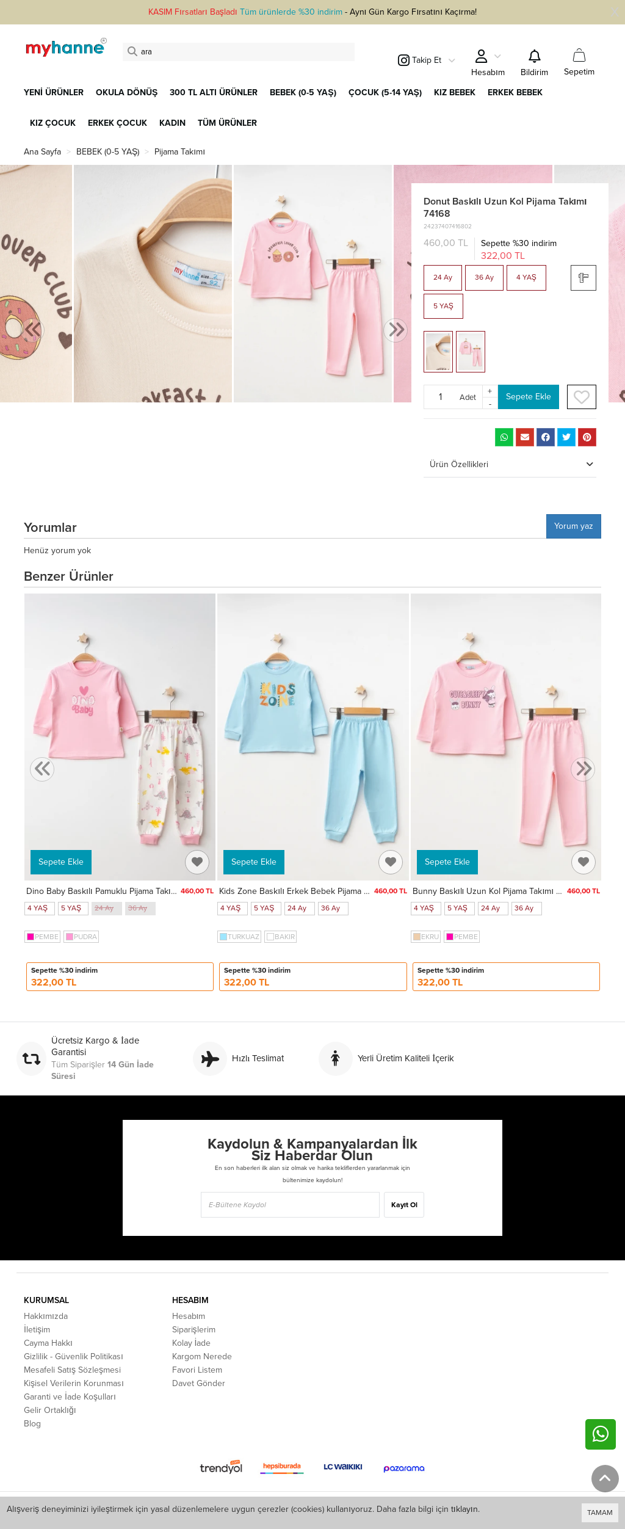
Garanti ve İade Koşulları (70, 1396)
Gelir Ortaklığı (50, 1410)
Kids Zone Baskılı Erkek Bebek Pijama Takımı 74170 (316, 891)
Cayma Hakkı (48, 1343)
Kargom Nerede (202, 1356)
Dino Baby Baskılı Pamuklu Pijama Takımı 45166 (115, 891)
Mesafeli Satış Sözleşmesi (72, 1370)
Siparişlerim (193, 1329)
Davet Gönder (198, 1383)
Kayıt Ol (404, 1204)
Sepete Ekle (528, 396)
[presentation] (32, 331)
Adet (468, 397)
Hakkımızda (46, 1316)
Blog (32, 1423)
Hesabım (189, 1316)
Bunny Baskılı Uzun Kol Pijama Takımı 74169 (496, 891)
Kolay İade (191, 1343)
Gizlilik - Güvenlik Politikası (73, 1356)
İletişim (37, 1329)
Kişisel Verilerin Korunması (74, 1383)
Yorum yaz (573, 526)
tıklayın (464, 1509)
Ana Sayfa (42, 151)
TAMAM (600, 1512)
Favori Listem (197, 1370)
